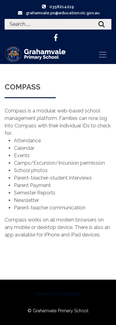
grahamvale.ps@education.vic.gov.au (63, 13)
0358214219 (61, 6)
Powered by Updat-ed (58, 293)
